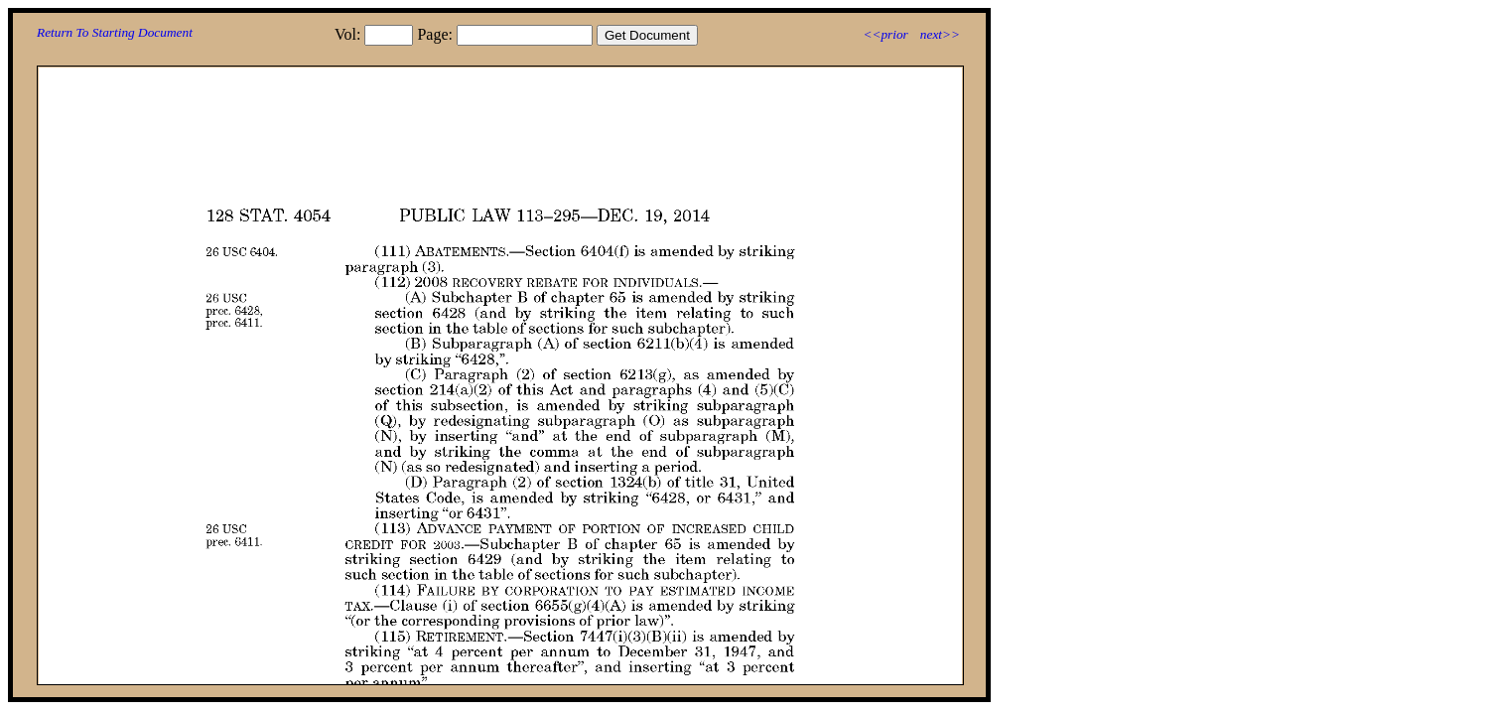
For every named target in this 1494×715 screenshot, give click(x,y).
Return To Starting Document (115, 32)
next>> (940, 34)
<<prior (885, 34)
